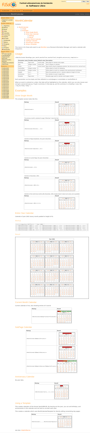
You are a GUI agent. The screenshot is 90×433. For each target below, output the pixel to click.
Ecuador (6, 38)
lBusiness (65, 360)
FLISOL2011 (5, 89)
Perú (5, 46)
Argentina (6, 25)
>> (71, 104)
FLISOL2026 (5, 10)
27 (73, 112)
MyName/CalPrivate (67, 333)
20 (73, 111)
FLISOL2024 (5, 69)
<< (63, 104)
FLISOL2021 (5, 74)
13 (73, 109)
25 (68, 112)
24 (66, 112)
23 (64, 112)
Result (31, 37)
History (82, 14)
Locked (77, 14)
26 (71, 112)
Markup (31, 35)
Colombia (6, 33)
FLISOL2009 (5, 91)
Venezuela (7, 49)
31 (61, 134)
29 (61, 114)
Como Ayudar (16, 10)
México (6, 42)
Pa (59, 311)
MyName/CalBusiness (67, 347)
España (6, 36)
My (58, 311)
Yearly (61, 385)
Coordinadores (6, 55)
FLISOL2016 (5, 81)
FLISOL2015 (5, 83)
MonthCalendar (17, 14)
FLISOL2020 (5, 75)
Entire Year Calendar (32, 34)
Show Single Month (32, 32)
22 (61, 112)
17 (66, 111)
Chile (5, 31)
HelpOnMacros (5, 14)
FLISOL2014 (5, 84)
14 (59, 111)
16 (64, 111)
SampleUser (67, 143)
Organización (6, 57)
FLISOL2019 (5, 77)
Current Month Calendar (33, 39)
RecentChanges (28, 10)
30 (64, 114)
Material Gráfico (6, 59)
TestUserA (64, 311)
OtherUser (67, 122)
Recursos (4, 58)
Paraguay (6, 44)
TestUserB (69, 311)
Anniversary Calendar (32, 42)
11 (68, 109)
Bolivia (6, 27)
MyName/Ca (60, 360)
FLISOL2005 (5, 97)
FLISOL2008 (5, 93)
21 (59, 112)
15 (61, 111)
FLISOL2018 (5, 78)
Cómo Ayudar (8, 54)
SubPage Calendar (31, 40)
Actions (87, 14)
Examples (25, 30)
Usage (24, 29)
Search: (63, 1)
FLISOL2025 (5, 68)
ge (60, 311)
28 (59, 114)
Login (87, 3)
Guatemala (7, 40)
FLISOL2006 (5, 96)
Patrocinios (5, 64)
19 (71, 111)
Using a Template (31, 44)
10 (66, 109)
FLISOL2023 (5, 71)
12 (71, 109)
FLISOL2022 (5, 72)
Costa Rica (7, 35)
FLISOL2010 (5, 90)
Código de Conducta (8, 62)
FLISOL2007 (5, 94)
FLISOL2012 (5, 87)
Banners (4, 61)
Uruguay (6, 47)
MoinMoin (44, 47)
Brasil (5, 29)
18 (68, 111)
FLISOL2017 (5, 80)
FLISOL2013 (5, 86)
